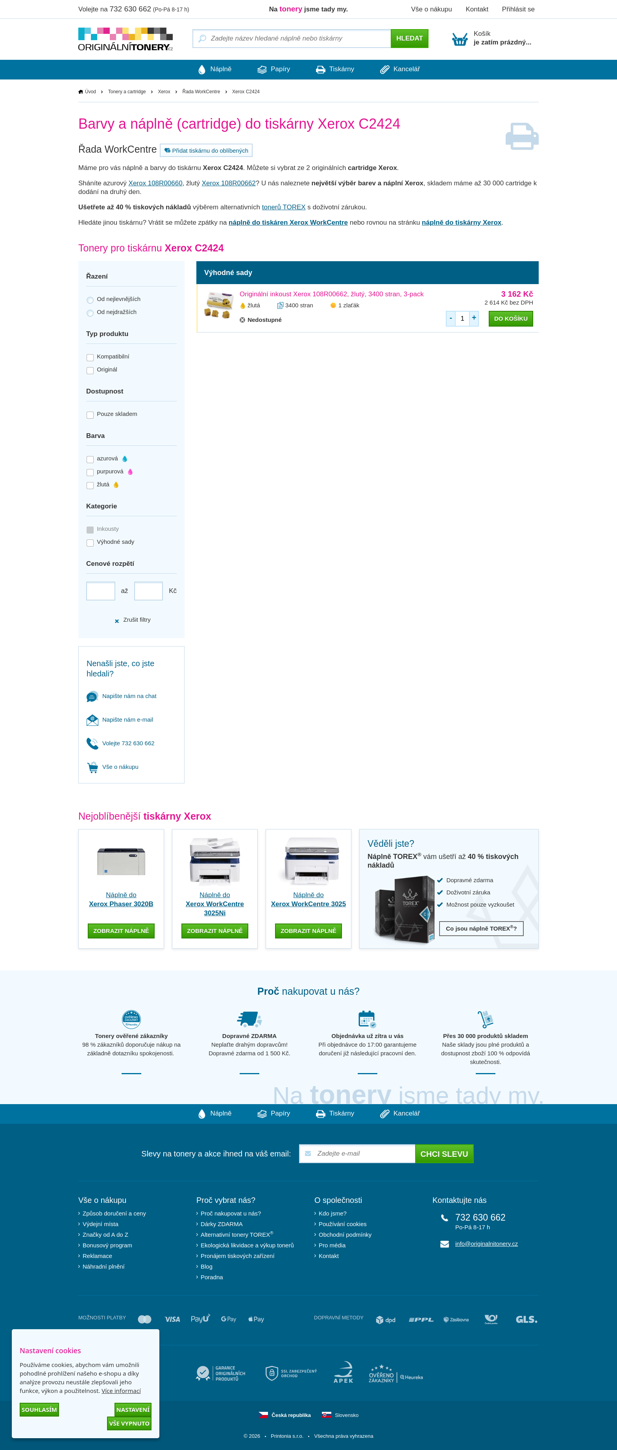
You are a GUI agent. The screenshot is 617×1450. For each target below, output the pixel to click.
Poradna (212, 1277)
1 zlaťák (348, 305)
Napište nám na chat (122, 696)
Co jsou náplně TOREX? (481, 928)
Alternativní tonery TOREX (239, 1234)
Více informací (121, 1391)
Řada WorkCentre (201, 91)
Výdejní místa (100, 1224)
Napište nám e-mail (120, 719)
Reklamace (97, 1255)
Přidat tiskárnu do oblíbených (205, 150)
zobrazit (121, 930)
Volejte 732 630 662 (121, 743)
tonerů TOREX (284, 207)
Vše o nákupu (431, 9)
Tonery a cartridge (127, 91)
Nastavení (133, 1409)
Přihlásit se (518, 9)
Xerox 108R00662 (229, 183)
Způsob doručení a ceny (114, 1213)
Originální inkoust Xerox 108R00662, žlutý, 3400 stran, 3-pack (332, 294)
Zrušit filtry (132, 620)
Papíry (273, 69)
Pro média (332, 1245)
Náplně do (215, 904)
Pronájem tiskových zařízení (238, 1255)
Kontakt (477, 9)
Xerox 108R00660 (156, 183)
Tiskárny (336, 69)
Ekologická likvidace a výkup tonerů (247, 1245)
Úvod (90, 91)
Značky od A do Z (105, 1234)
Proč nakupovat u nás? (231, 1213)
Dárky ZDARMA (222, 1224)
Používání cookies (343, 1224)
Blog (206, 1266)
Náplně (212, 69)
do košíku (511, 318)
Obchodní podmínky (345, 1234)
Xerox (164, 91)
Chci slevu (444, 1154)
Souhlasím (39, 1409)
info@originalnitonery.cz (486, 1243)
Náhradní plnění (104, 1266)
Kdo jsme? (333, 1213)
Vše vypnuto (129, 1423)
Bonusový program (107, 1245)
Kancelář (402, 69)
